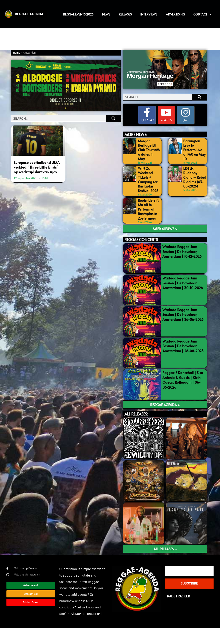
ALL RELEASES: (136, 414)
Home (16, 53)
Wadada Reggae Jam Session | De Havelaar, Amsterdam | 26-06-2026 (182, 314)
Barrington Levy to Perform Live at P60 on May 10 (194, 149)
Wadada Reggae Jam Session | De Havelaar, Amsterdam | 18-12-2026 (182, 251)
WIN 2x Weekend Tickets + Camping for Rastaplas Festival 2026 (148, 179)
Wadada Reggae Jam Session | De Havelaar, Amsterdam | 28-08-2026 (182, 346)
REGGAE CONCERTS (141, 239)
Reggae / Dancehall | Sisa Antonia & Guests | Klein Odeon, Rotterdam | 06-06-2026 (182, 379)
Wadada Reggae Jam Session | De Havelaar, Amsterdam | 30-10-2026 (182, 283)
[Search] (113, 118)
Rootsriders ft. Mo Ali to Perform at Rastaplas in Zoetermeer (148, 209)
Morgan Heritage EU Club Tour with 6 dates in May (149, 149)
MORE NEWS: (135, 134)
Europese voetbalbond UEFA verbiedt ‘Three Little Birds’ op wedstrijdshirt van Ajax (37, 167)
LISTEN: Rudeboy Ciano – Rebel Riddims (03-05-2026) (194, 177)
